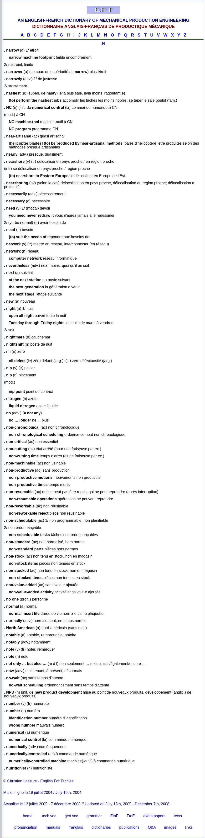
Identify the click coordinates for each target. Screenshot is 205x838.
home (27, 816)
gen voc (71, 816)
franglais (76, 827)
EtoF (114, 816)
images (170, 827)
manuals (53, 827)
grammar (94, 816)
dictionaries (101, 827)
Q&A (152, 827)
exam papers (154, 816)
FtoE (131, 816)
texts (178, 816)
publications (129, 827)
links (189, 827)
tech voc (49, 816)
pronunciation (25, 827)
